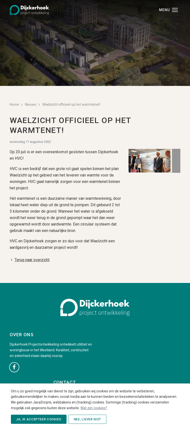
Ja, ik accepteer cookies (38, 419)
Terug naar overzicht (29, 259)
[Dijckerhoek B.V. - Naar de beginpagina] (29, 9)
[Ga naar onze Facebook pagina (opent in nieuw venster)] (14, 367)
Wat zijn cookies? (93, 408)
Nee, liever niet (87, 419)
